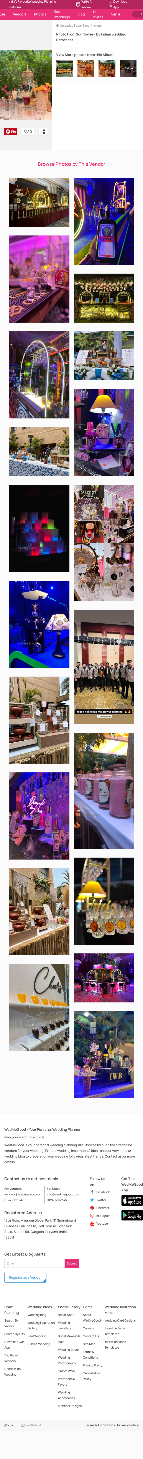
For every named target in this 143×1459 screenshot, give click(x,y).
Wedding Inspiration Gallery (41, 1325)
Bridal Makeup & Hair (69, 1339)
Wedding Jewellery (64, 1325)
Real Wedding (37, 1336)
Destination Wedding (12, 1371)
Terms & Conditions (90, 1354)
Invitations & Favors (66, 1381)
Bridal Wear (66, 1315)
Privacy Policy (92, 1365)
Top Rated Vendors (11, 1358)
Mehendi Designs (70, 1406)
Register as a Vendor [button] (25, 1277)
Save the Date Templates (115, 1331)
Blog (81, 14)
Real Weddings (62, 14)
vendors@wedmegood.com (23, 1194)
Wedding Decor (68, 1349)
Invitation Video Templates (115, 1344)
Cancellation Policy (91, 1376)
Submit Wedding (39, 1344)
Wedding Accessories (66, 1395)
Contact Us (91, 1336)
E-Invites (97, 14)
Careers (88, 1328)
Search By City (14, 1334)
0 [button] (28, 131)
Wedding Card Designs (120, 1320)
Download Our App (14, 1344)
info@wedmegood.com (63, 1194)
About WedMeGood (92, 1317)
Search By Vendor (11, 1323)
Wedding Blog (37, 1315)
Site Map (89, 1344)
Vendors (19, 14)
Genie (115, 14)
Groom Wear (66, 1371)
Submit (72, 1263)
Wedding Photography (67, 1360)
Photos (40, 14)
